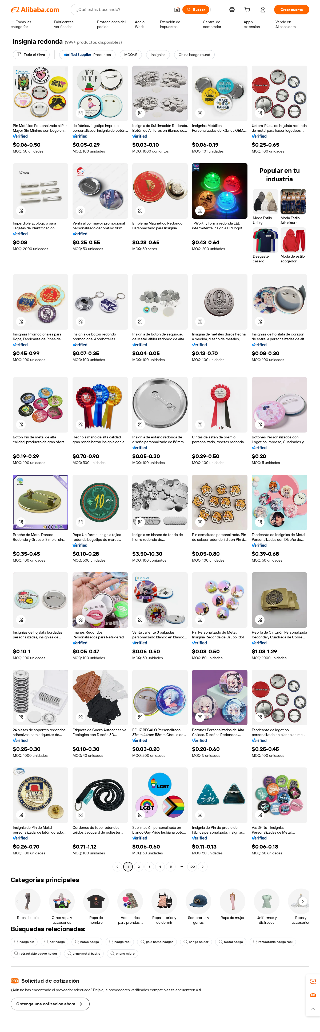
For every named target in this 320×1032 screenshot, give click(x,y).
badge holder (196, 942)
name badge (87, 942)
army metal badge (83, 953)
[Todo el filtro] (31, 54)
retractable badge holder (35, 953)
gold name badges (157, 942)
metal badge (231, 942)
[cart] (248, 10)
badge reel (119, 942)
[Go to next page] (202, 866)
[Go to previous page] (117, 866)
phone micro (122, 953)
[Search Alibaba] (123, 10)
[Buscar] (195, 9)
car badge (54, 942)
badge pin (24, 942)
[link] (313, 981)
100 (192, 867)
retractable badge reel (273, 942)
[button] (177, 9)
